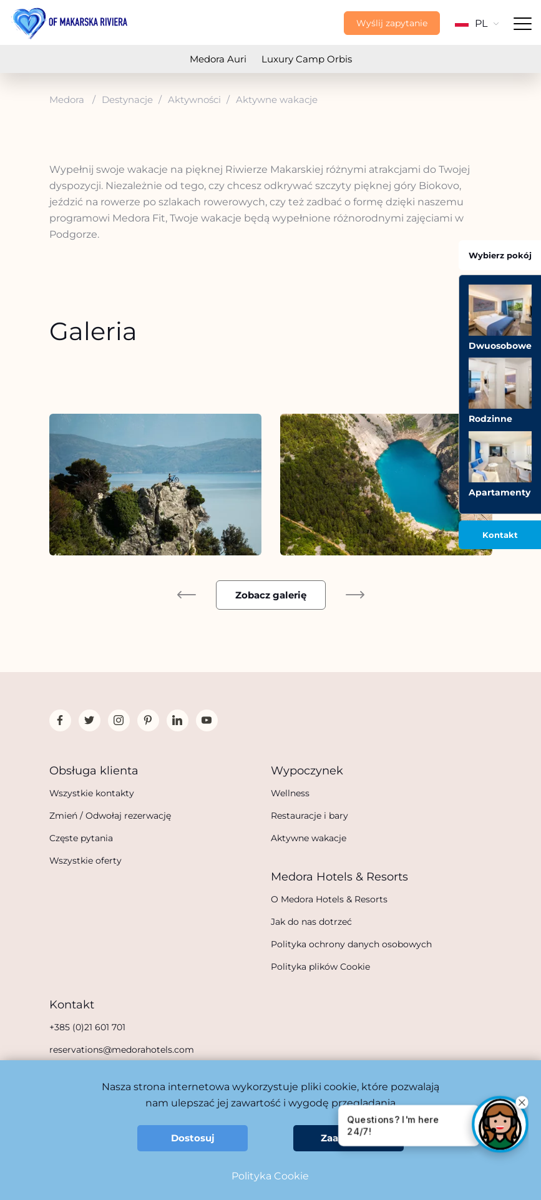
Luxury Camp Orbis (306, 59)
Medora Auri (218, 59)
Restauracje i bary (309, 815)
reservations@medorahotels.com (121, 1049)
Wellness (290, 793)
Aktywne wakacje (308, 838)
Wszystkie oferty (85, 860)
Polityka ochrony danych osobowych (351, 944)
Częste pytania (81, 838)
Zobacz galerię (270, 595)
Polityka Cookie (270, 1176)
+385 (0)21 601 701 (87, 1027)
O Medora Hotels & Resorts (329, 899)
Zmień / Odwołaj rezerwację (110, 815)
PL (477, 23)
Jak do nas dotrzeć (311, 921)
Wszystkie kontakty (91, 793)
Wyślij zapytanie (391, 23)
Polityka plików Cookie (320, 966)
